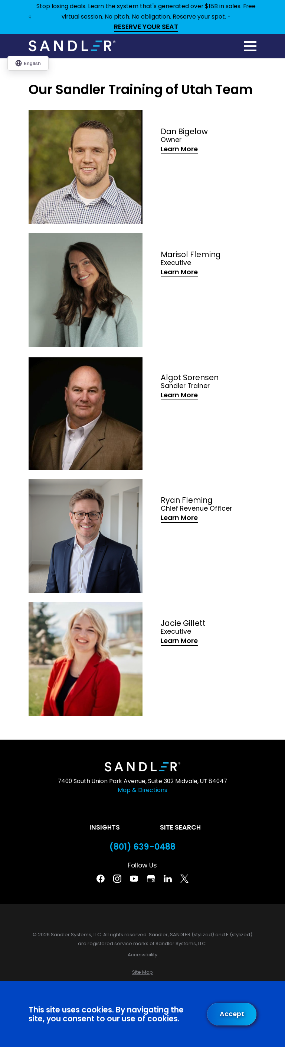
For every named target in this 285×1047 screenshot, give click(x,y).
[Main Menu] (250, 46)
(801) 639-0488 (142, 847)
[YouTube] (134, 879)
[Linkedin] (168, 879)
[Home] (72, 45)
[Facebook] (100, 879)
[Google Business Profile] (151, 879)
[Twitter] (184, 879)
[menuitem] (142, 954)
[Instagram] (117, 879)
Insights (104, 827)
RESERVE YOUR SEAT (146, 27)
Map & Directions (142, 790)
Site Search (180, 827)
